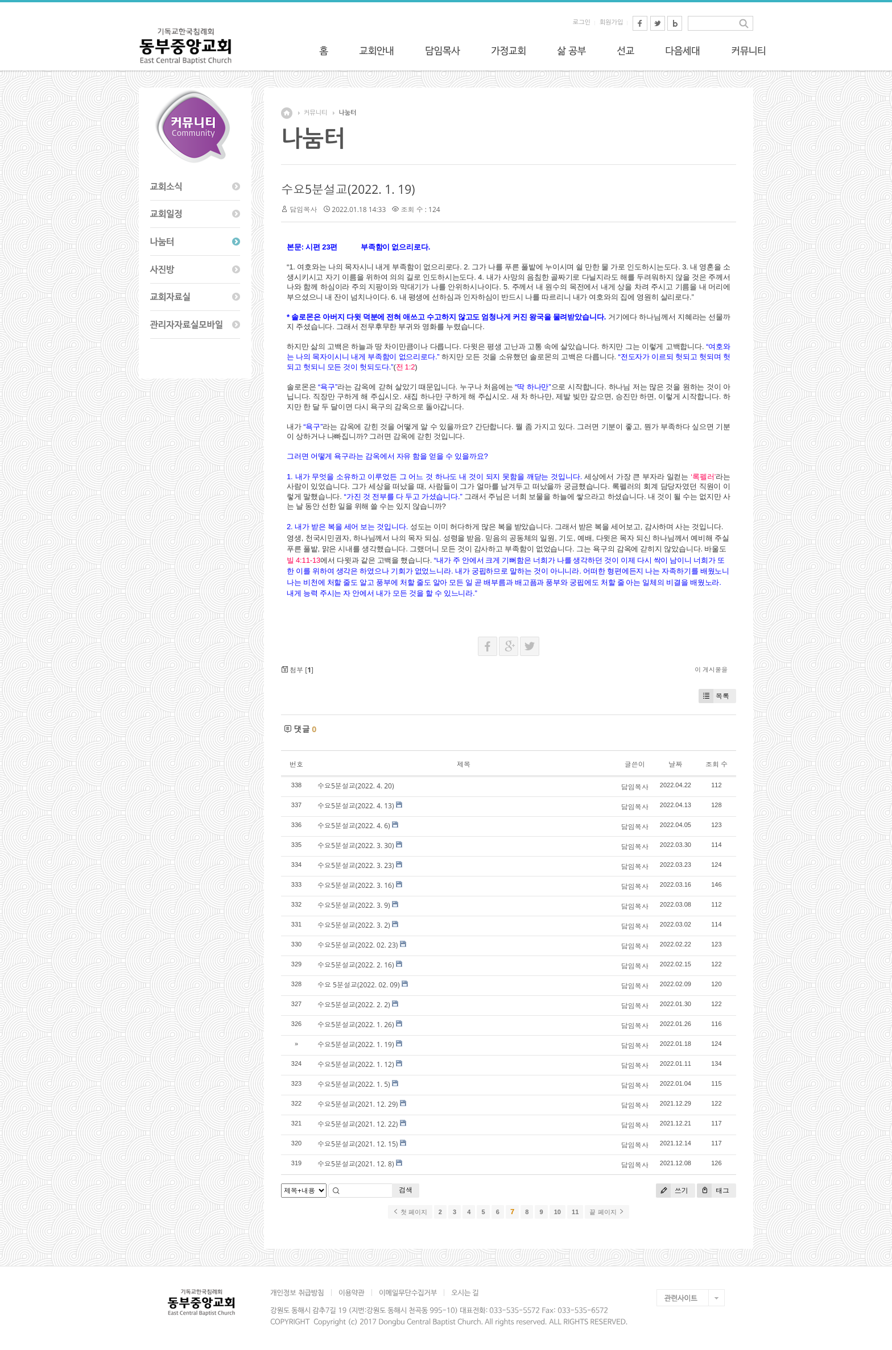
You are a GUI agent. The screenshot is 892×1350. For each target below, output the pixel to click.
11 (575, 1211)
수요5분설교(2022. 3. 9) (353, 905)
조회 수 (716, 764)
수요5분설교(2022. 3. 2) (353, 925)
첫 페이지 (410, 1211)
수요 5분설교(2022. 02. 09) (358, 985)
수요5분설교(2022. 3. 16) (355, 885)
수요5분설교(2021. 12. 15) (357, 1144)
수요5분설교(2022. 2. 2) (353, 1005)
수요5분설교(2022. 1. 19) (348, 189)
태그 (713, 1190)
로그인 (581, 22)
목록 (714, 696)
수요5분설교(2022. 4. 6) (353, 825)
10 (557, 1211)
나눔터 (347, 113)
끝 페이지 (606, 1211)
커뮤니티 (315, 113)
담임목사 (303, 209)
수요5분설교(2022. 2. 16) (355, 965)
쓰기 (672, 1190)
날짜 (675, 764)
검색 (405, 1190)
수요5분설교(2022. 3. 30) (355, 845)
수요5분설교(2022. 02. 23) (357, 945)
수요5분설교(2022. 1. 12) (355, 1064)
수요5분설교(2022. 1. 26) (355, 1024)
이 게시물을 (711, 669)
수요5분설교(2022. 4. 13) (355, 806)
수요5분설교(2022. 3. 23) (355, 865)
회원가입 (611, 22)
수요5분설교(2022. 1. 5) (353, 1084)
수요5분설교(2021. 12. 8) (355, 1164)
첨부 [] (297, 670)
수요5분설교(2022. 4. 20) (355, 786)
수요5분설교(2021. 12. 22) (357, 1124)
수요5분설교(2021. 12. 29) (357, 1104)
